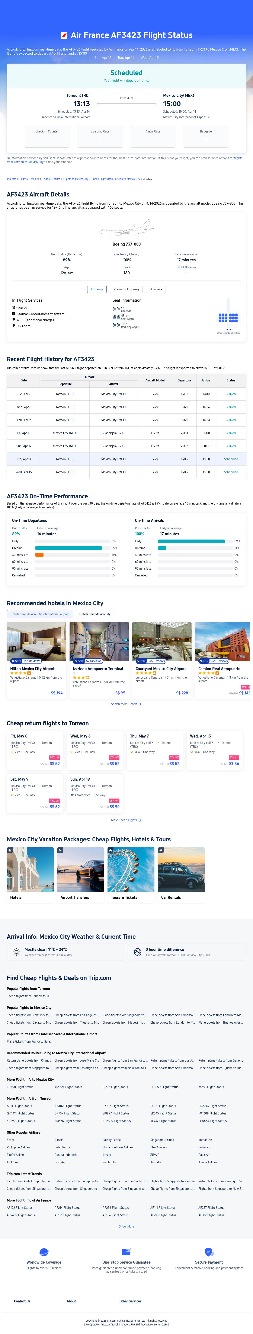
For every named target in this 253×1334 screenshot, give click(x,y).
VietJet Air (109, 1162)
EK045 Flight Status (163, 1113)
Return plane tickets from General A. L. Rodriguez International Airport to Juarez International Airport (222, 1060)
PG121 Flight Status (163, 1106)
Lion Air (60, 1162)
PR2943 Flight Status (212, 1106)
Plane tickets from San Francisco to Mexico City (174, 1015)
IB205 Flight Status (115, 1087)
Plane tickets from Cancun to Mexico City (222, 1015)
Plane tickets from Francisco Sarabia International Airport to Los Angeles (30, 1041)
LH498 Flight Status (20, 1087)
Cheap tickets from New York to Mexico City (30, 1015)
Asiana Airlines (207, 1162)
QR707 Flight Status (68, 1113)
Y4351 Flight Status (211, 1087)
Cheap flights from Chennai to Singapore (126, 1181)
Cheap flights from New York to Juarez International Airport (126, 1068)
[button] (218, 7)
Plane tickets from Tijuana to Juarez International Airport (222, 1068)
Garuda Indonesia (66, 1155)
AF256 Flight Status (116, 1207)
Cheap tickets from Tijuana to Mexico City (78, 1022)
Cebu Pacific (62, 1147)
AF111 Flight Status (19, 1106)
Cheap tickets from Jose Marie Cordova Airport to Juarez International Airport (78, 1060)
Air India (155, 1162)
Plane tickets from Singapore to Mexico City (126, 1015)
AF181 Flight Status (67, 1215)
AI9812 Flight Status (68, 1106)
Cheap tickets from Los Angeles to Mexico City (78, 1015)
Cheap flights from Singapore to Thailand (126, 1188)
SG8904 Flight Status (21, 1121)
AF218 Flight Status (163, 1215)
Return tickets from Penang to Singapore (222, 1181)
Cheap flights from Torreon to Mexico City (30, 996)
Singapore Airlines (162, 1140)
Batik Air (203, 1155)
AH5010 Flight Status (117, 1121)
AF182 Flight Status (211, 1215)
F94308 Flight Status (212, 1113)
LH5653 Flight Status (212, 1121)
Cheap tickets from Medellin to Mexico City (126, 1022)
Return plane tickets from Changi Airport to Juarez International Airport (30, 1060)
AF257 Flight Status (211, 1207)
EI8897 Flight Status (116, 1113)
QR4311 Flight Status (20, 1113)
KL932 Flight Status (163, 1121)
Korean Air (205, 1140)
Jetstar (107, 1155)
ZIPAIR (155, 1155)
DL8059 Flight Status (164, 1087)
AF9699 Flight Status (21, 1215)
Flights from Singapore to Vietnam (173, 1181)
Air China (12, 1162)
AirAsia (59, 1140)
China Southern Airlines (118, 1147)
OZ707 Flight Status (115, 1106)
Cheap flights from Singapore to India (174, 1188)
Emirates (204, 1147)
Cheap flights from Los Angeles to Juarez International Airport (78, 1068)
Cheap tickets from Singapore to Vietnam (78, 1188)
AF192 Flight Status (19, 1207)
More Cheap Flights (126, 820)
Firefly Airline (15, 1155)
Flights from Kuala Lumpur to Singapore (30, 1181)
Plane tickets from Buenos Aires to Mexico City (222, 1022)
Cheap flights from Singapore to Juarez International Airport (30, 1068)
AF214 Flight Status (67, 1207)
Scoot (10, 1140)
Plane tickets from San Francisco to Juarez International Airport (174, 1068)
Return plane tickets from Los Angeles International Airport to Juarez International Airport (174, 1060)
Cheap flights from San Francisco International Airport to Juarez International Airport (126, 1060)
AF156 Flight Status (115, 1215)
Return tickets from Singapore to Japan (78, 1181)
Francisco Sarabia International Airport (65, 117)
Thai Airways (158, 1147)
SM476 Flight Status (68, 1121)
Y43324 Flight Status (68, 1087)
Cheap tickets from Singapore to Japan (30, 1188)
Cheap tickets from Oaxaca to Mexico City (30, 1022)
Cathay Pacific (112, 1140)
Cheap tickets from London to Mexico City (174, 1022)
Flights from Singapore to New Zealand (222, 1188)
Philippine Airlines (18, 1147)
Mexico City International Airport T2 (186, 117)
